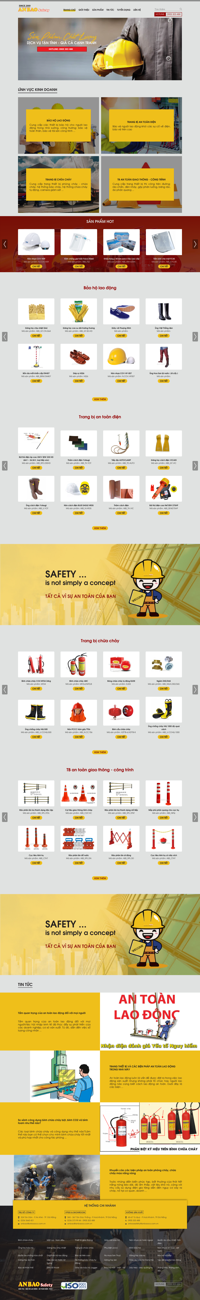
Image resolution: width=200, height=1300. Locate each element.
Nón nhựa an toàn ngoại (141, 1240)
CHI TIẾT (36, 266)
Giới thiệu (84, 9)
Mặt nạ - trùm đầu (55, 1240)
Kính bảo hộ (135, 1247)
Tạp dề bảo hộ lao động (169, 1259)
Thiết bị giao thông (84, 1240)
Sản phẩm (97, 9)
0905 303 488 (173, 14)
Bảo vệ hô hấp (165, 1255)
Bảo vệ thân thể (25, 1267)
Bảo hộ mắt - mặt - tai (114, 1267)
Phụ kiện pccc (111, 1247)
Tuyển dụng (123, 9)
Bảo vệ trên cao (82, 1255)
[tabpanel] (100, 49)
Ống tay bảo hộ (25, 1247)
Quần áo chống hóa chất (30, 1255)
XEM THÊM (100, 399)
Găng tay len (110, 1259)
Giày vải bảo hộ (112, 1240)
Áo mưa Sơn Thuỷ (112, 1255)
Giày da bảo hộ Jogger (86, 1267)
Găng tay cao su (137, 1255)
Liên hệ (137, 9)
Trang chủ (69, 9)
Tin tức (110, 9)
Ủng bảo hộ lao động (57, 1255)
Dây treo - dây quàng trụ (141, 1267)
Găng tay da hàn (26, 1259)
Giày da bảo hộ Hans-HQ (141, 1259)
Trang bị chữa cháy (84, 1247)
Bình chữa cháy (25, 1240)
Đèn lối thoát (53, 1267)
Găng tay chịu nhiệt (56, 1247)
